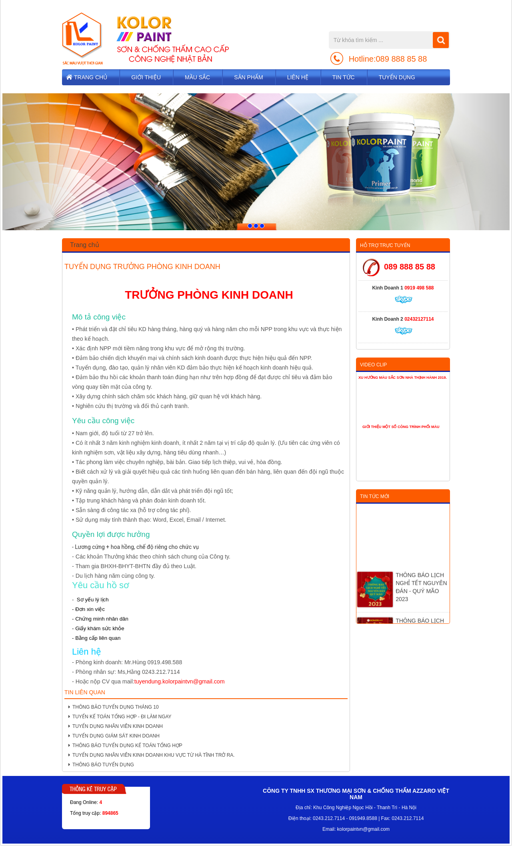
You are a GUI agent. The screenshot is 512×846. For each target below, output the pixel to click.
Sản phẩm (248, 77)
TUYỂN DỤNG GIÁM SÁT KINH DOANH (114, 736)
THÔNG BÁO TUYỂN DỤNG (101, 765)
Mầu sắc (197, 77)
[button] (40, 162)
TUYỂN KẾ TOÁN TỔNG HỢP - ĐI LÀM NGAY (120, 716)
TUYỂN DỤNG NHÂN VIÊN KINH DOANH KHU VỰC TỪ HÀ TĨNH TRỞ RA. (151, 755)
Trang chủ (90, 77)
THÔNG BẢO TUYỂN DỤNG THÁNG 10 (113, 707)
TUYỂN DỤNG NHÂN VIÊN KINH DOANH (115, 726)
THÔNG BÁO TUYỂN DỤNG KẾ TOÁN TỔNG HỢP (125, 745)
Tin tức (343, 77)
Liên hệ (297, 77)
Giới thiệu (146, 77)
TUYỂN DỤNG (397, 77)
